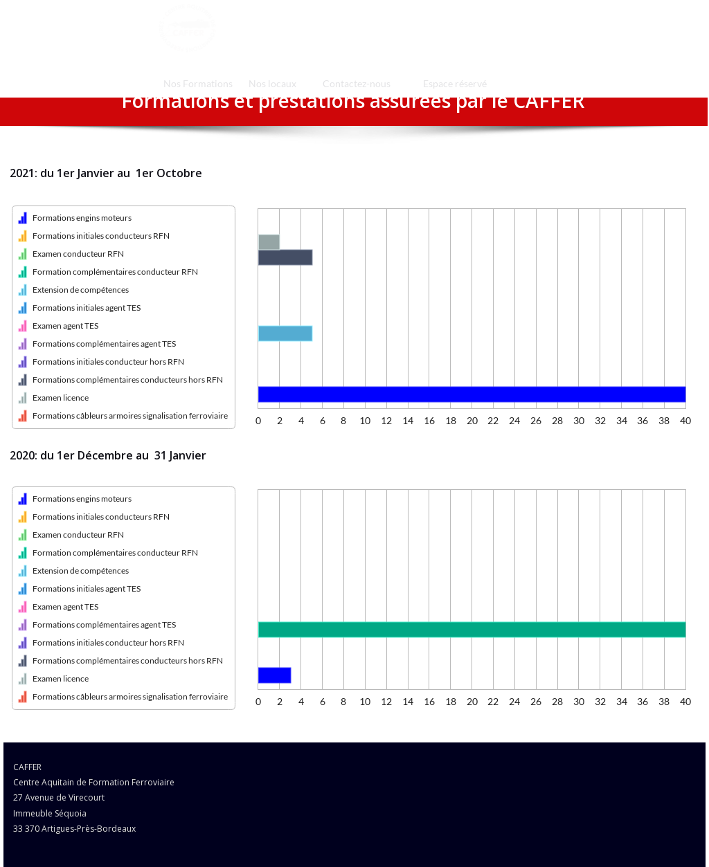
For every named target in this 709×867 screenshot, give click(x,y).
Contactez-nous (357, 83)
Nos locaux (272, 83)
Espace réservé (455, 83)
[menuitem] (197, 83)
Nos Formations (198, 83)
